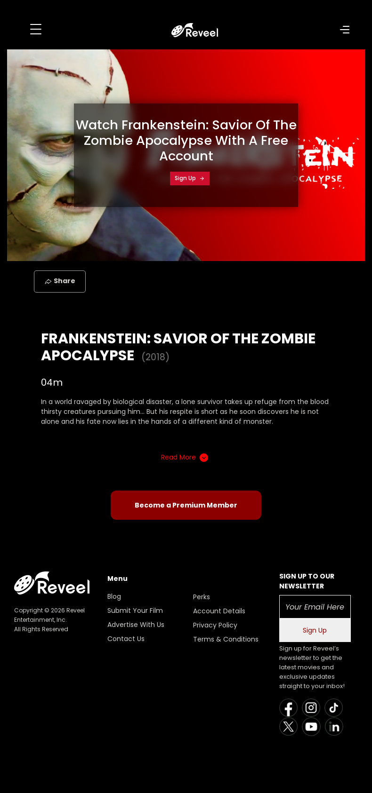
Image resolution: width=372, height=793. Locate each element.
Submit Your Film (135, 610)
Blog (114, 596)
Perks (201, 597)
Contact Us (126, 638)
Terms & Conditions (226, 639)
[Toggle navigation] (36, 29)
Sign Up (190, 178)
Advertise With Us (135, 624)
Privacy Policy (215, 625)
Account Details (219, 611)
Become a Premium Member (186, 505)
